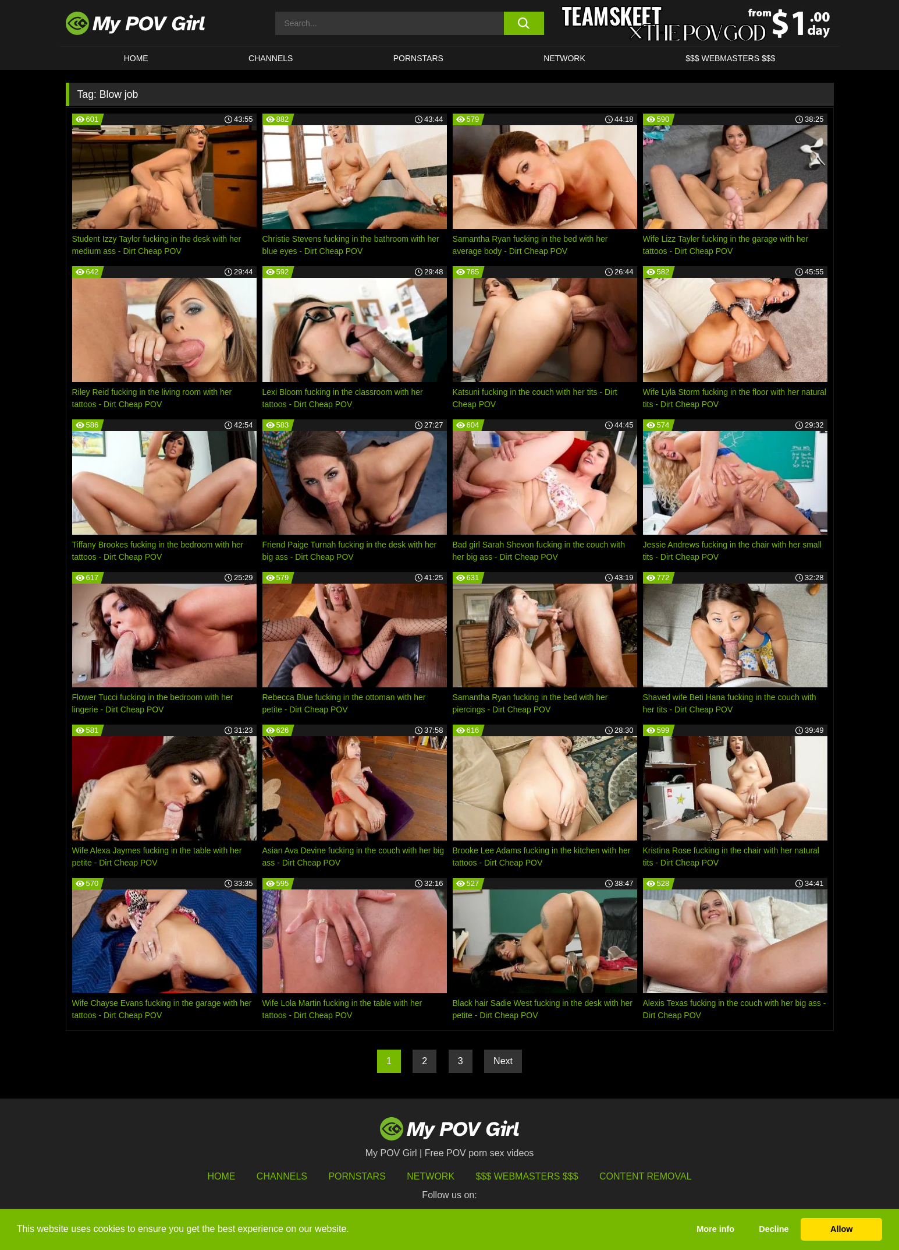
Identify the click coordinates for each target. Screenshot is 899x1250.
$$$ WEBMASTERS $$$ (730, 58)
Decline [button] (773, 1229)
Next (503, 1061)
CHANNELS (270, 58)
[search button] (524, 23)
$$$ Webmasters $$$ (527, 1176)
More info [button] (715, 1229)
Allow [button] (841, 1229)
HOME (136, 58)
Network (564, 58)
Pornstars (418, 58)
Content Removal (645, 1176)
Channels (282, 1176)
